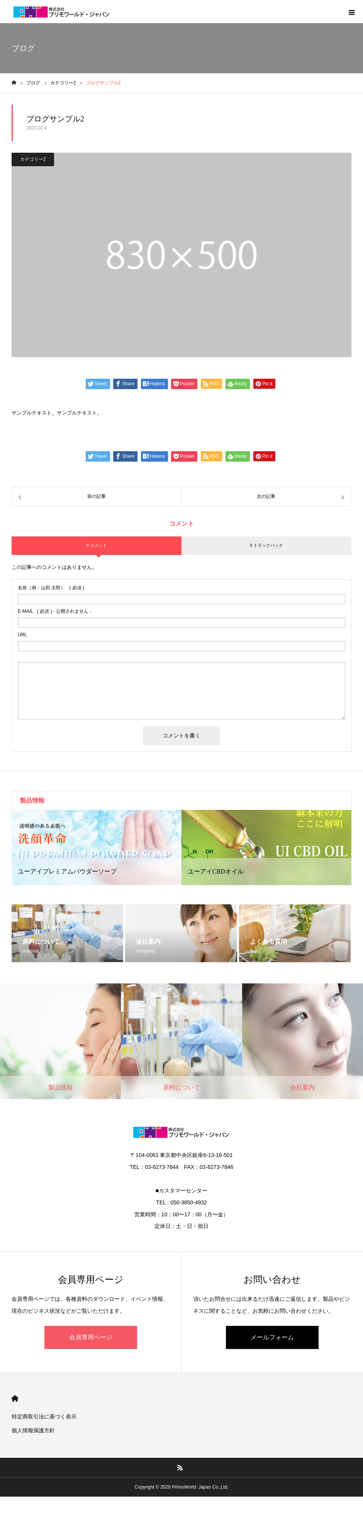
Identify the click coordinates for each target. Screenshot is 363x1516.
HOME (15, 1398)
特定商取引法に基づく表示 (44, 1416)
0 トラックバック (266, 545)
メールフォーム (272, 1337)
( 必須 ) (51, 587)
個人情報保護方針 (33, 1430)
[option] (97, 847)
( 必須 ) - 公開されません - (55, 611)
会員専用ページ (90, 1337)
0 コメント (96, 545)
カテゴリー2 (33, 159)
